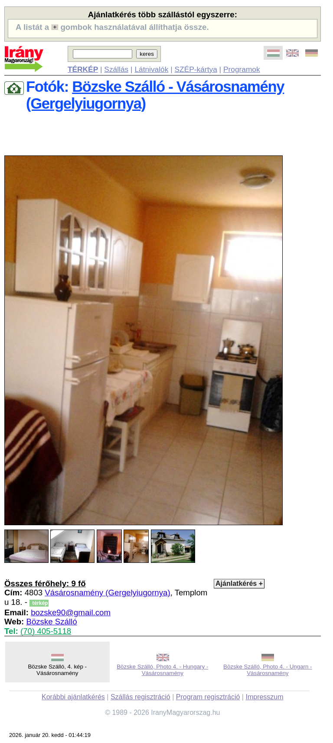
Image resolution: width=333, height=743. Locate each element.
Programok (241, 69)
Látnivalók (151, 69)
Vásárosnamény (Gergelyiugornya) (107, 592)
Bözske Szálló (51, 621)
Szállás (116, 69)
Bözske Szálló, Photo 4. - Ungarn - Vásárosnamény (267, 669)
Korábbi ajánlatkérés (73, 697)
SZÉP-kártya (196, 69)
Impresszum (264, 697)
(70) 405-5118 (45, 631)
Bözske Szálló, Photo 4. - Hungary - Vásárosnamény (162, 669)
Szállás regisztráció (140, 697)
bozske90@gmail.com (71, 612)
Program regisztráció (208, 697)
